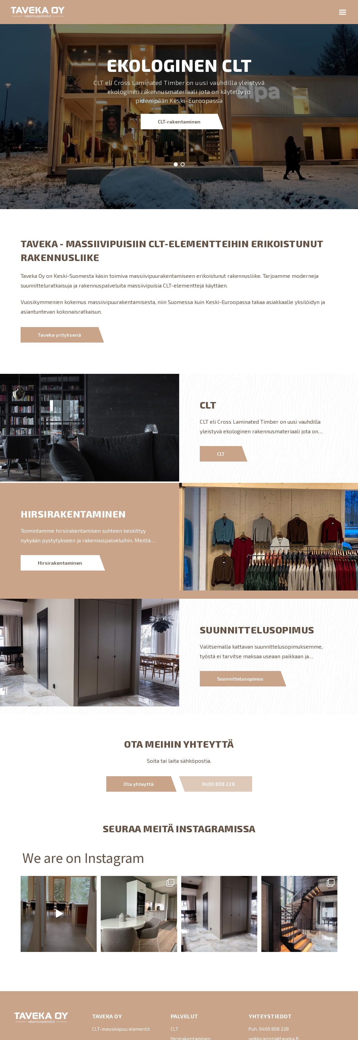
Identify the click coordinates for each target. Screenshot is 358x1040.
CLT (221, 454)
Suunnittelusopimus (240, 679)
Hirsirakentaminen (60, 563)
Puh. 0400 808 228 (269, 1029)
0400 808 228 (218, 784)
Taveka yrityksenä (59, 335)
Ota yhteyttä (138, 784)
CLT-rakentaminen (179, 41)
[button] (176, 164)
